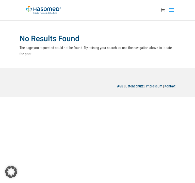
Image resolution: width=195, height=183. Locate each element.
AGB (120, 86)
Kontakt (170, 86)
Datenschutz (134, 86)
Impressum (154, 86)
